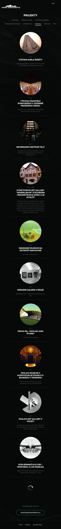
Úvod (20, 525)
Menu (53, 3)
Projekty (27, 525)
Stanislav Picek (37, 525)
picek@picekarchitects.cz (30, 513)
